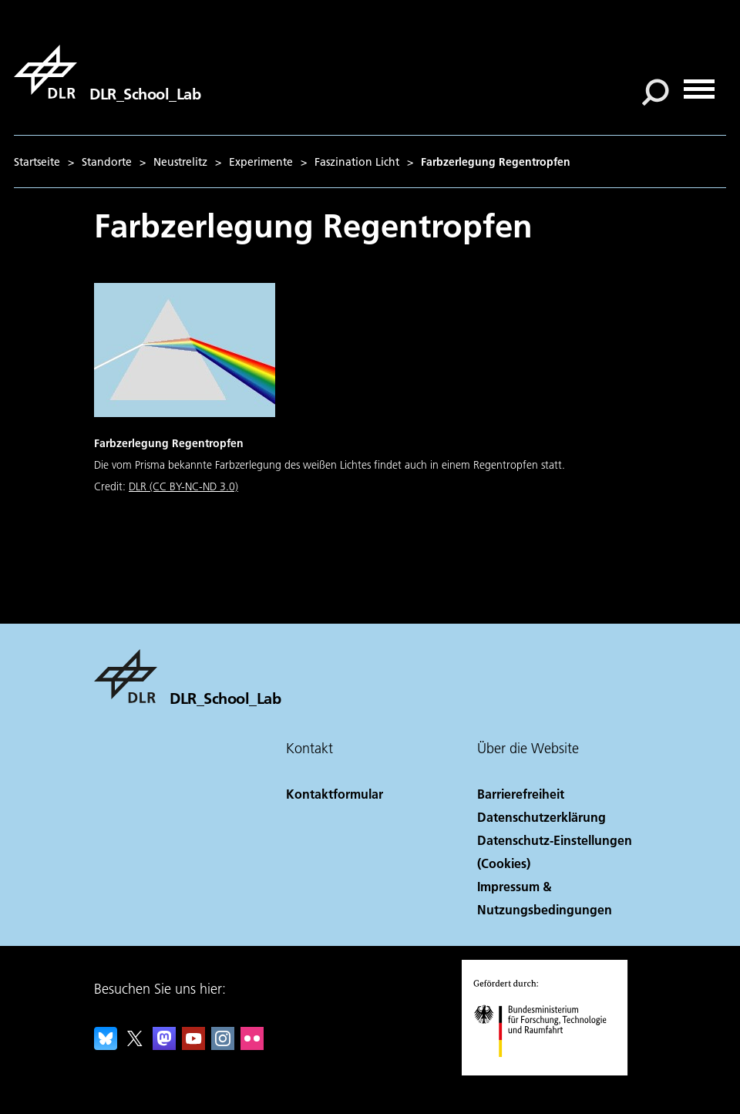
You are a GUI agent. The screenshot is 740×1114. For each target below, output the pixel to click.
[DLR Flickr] (252, 1045)
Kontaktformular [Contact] (334, 794)
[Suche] (655, 92)
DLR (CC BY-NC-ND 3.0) (183, 486)
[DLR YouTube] (193, 1045)
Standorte (107, 161)
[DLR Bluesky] (105, 1045)
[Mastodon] (164, 1045)
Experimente (261, 161)
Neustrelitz (180, 161)
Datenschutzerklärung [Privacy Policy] (541, 817)
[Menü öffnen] (699, 84)
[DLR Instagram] (222, 1045)
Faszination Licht (356, 161)
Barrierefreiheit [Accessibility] (520, 794)
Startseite (37, 161)
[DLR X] (134, 1045)
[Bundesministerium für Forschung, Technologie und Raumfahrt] (548, 1070)
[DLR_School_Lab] (107, 72)
